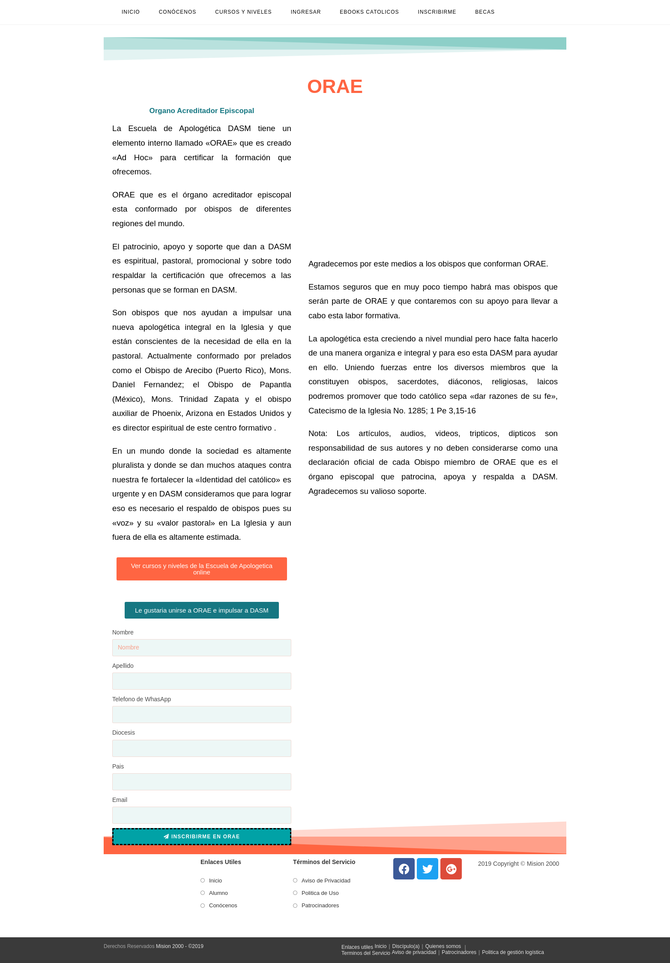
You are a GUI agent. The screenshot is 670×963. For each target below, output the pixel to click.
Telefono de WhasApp (141, 699)
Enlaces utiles (357, 947)
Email (119, 799)
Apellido (123, 665)
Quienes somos (443, 946)
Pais (118, 766)
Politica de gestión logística (513, 952)
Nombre (123, 632)
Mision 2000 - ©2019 (179, 946)
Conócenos (223, 905)
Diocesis (123, 732)
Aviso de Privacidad (326, 880)
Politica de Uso (320, 893)
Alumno (218, 893)
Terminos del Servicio (365, 953)
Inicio (215, 880)
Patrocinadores (320, 905)
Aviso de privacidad (414, 952)
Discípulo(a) (406, 946)
